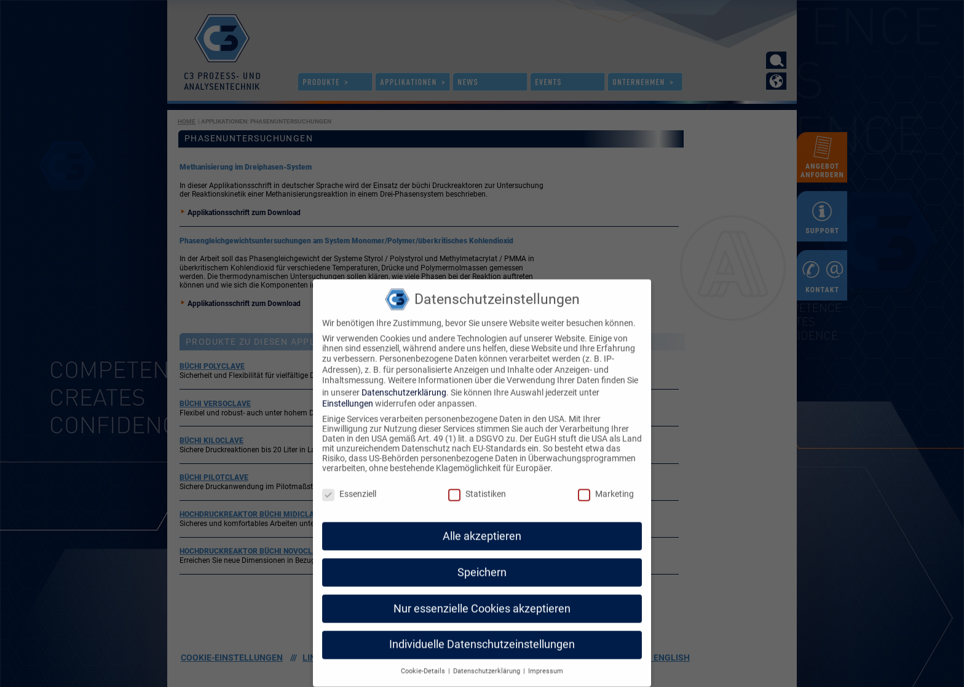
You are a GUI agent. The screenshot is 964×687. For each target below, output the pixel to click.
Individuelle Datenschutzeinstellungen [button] (482, 626)
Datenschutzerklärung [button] (487, 653)
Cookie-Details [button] (424, 653)
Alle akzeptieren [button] (482, 517)
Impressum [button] (545, 653)
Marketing (606, 476)
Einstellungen (347, 385)
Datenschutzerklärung (404, 374)
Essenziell (349, 476)
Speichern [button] (482, 554)
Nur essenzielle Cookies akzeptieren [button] (482, 590)
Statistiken (477, 476)
